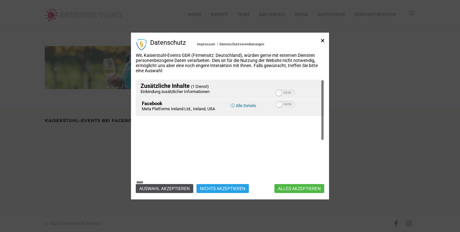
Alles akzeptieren (299, 155)
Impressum (206, 77)
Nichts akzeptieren (222, 155)
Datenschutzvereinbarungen (241, 77)
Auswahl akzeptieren (164, 155)
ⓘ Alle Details (243, 138)
